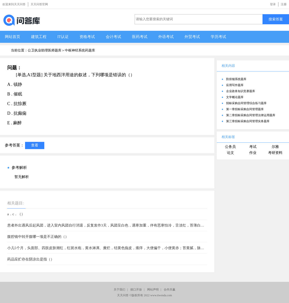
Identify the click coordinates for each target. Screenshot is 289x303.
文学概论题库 (234, 97)
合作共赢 (169, 289)
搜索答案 (276, 19)
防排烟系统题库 (236, 79)
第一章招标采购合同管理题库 (245, 109)
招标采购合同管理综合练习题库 (246, 103)
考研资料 (275, 153)
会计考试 (113, 37)
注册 (284, 4)
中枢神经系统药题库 (80, 50)
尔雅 (275, 147)
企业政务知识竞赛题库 (240, 91)
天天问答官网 (39, 4)
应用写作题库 (234, 85)
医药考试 (139, 37)
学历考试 (218, 37)
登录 (273, 4)
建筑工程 (38, 37)
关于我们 (119, 289)
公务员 (230, 147)
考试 (252, 147)
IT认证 (63, 37)
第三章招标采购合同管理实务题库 (247, 121)
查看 (34, 145)
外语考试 (166, 37)
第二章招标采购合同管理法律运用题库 (250, 115)
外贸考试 (192, 37)
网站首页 (12, 37)
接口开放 (136, 289)
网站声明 (153, 289)
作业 (252, 153)
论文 (230, 153)
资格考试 (87, 37)
